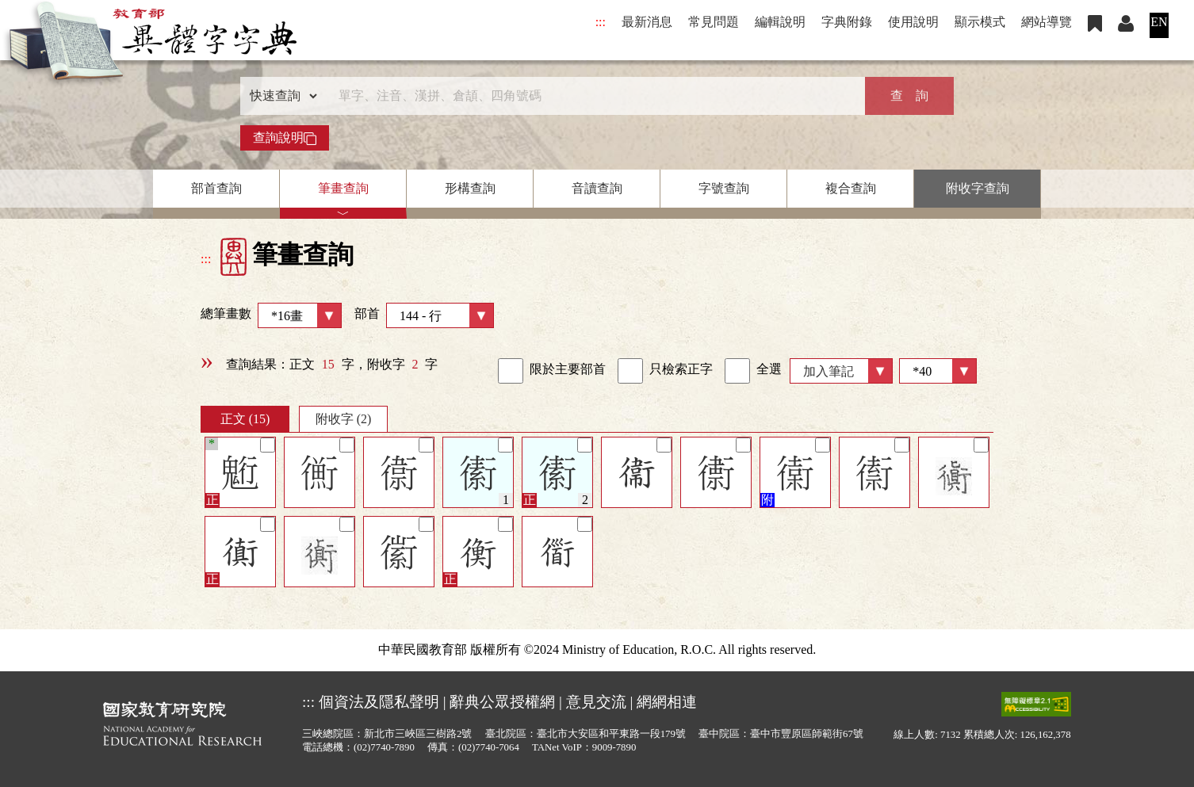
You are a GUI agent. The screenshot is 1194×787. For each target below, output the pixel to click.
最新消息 (647, 22)
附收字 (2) (344, 419)
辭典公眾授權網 (502, 701)
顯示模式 (980, 22)
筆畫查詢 (343, 188)
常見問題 (713, 22)
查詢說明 (284, 138)
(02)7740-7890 (384, 747)
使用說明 (913, 22)
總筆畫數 (271, 315)
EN (1158, 22)
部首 (424, 315)
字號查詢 (723, 188)
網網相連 (667, 701)
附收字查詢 (977, 188)
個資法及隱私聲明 (379, 701)
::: (600, 22)
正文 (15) (245, 419)
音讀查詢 (597, 188)
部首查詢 (216, 188)
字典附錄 (846, 22)
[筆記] (267, 445)
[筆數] (938, 371)
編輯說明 (780, 22)
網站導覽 (1046, 22)
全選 (753, 371)
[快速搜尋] (591, 96)
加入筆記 (828, 371)
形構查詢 (470, 188)
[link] (510, 371)
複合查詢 (850, 188)
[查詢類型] (280, 96)
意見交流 (596, 701)
